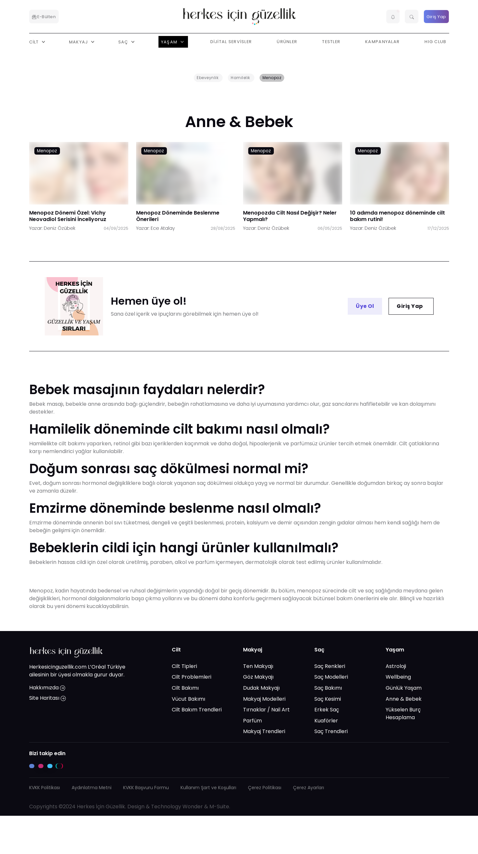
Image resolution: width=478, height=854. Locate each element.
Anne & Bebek (404, 698)
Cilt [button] (34, 41)
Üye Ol (365, 306)
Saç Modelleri (331, 677)
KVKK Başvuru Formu (146, 787)
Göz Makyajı (258, 677)
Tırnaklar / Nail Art (266, 709)
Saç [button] (124, 41)
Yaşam (395, 649)
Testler (331, 41)
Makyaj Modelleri (264, 698)
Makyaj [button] (79, 41)
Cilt (176, 649)
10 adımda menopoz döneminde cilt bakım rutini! (397, 216)
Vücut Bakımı (188, 698)
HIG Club (435, 41)
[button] (393, 16)
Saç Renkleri (329, 666)
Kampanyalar (382, 41)
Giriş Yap (436, 16)
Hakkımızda (47, 687)
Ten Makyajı (258, 666)
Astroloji (396, 666)
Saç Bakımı (328, 688)
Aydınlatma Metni (91, 787)
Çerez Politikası (264, 787)
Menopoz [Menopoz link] (47, 151)
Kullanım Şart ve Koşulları (208, 787)
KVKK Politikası (44, 787)
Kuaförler (326, 720)
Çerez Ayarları (308, 787)
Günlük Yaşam (404, 688)
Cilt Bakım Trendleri (197, 709)
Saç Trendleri (331, 731)
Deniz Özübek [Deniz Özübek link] (59, 228)
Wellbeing (398, 677)
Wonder (192, 806)
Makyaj (252, 649)
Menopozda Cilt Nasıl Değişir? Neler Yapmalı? (290, 216)
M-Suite (219, 806)
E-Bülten (44, 16)
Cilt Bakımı (185, 688)
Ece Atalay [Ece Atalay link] (163, 228)
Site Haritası (47, 698)
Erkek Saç (326, 709)
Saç (319, 649)
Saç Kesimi (327, 698)
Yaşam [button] (170, 41)
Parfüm (252, 720)
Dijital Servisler (231, 41)
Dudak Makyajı (261, 688)
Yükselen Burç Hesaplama (403, 713)
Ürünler (287, 41)
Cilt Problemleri (191, 677)
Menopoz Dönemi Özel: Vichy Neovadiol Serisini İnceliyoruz (67, 216)
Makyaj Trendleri (264, 731)
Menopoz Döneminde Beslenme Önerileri (177, 216)
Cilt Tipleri (184, 666)
